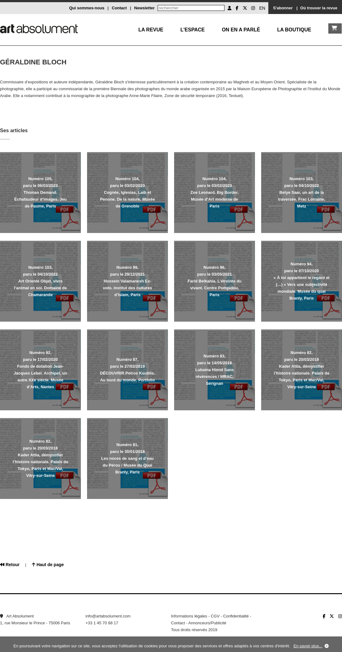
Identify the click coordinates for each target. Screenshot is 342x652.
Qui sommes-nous (86, 8)
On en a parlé (241, 29)
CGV (215, 616)
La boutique (294, 29)
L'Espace (192, 29)
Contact (119, 8)
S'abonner (283, 8)
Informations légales (189, 616)
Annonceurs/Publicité (207, 623)
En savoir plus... (307, 646)
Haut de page (48, 564)
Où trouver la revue (318, 8)
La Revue (150, 29)
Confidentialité (236, 616)
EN (262, 8)
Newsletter (144, 8)
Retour (10, 564)
